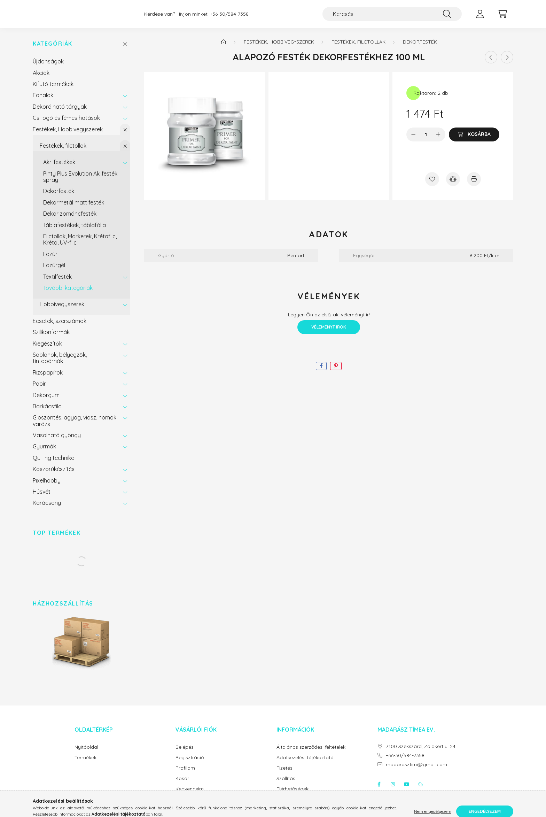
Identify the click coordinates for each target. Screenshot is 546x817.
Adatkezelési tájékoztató (305, 765)
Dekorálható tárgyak (60, 113)
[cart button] (502, 17)
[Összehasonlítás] (453, 186)
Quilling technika (54, 464)
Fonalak (43, 102)
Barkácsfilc (47, 413)
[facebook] (321, 373)
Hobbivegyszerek (62, 311)
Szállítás (285, 785)
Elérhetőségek (292, 796)
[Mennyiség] (426, 141)
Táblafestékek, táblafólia (74, 232)
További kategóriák (68, 294)
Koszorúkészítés (54, 475)
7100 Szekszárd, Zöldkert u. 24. (421, 753)
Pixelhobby (47, 487)
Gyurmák (44, 453)
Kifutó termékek (53, 90)
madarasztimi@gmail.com (416, 771)
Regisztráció (190, 765)
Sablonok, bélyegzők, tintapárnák (60, 364)
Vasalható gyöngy (57, 442)
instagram (393, 791)
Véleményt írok (328, 334)
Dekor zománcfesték (69, 220)
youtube (407, 791)
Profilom (185, 775)
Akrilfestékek (59, 168)
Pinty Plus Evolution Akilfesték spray (80, 183)
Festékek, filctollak (63, 152)
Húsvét (41, 498)
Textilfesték (57, 283)
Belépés (185, 754)
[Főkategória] (223, 49)
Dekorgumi (47, 402)
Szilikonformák (51, 339)
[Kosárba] (474, 141)
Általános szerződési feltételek (310, 754)
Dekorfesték (58, 197)
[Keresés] (392, 17)
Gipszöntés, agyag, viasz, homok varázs (74, 427)
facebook (379, 791)
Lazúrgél (54, 272)
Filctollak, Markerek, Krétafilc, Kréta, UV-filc (80, 246)
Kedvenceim (190, 796)
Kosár (182, 785)
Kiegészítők (47, 350)
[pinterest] (336, 373)
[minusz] (413, 141)
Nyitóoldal (86, 754)
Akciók (41, 79)
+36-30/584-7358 (229, 18)
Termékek (85, 765)
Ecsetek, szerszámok (59, 327)
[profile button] (480, 17)
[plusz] (438, 141)
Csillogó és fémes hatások (66, 124)
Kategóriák (52, 50)
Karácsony (47, 509)
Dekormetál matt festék (73, 209)
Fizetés (284, 775)
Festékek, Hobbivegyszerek (68, 136)
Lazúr (50, 260)
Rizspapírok (48, 379)
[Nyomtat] (474, 186)
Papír (39, 390)
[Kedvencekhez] (432, 186)
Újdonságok (48, 68)
